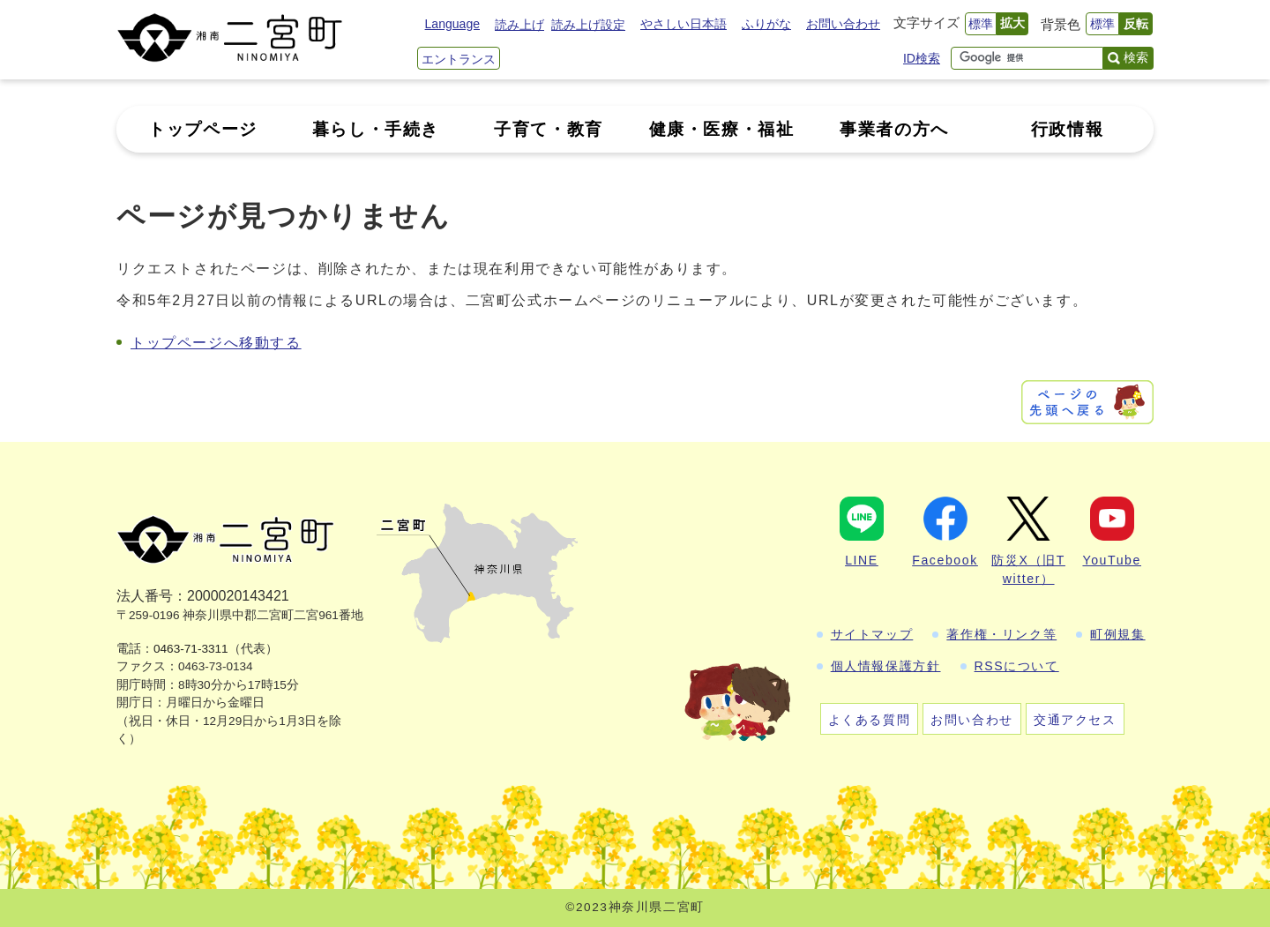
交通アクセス (1075, 720)
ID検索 (921, 58)
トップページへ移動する (216, 342)
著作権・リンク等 (1001, 634)
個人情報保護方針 (886, 666)
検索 (1136, 57)
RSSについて (1017, 666)
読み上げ (519, 25)
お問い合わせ (843, 24)
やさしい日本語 (683, 24)
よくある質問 (869, 720)
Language (452, 24)
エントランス (459, 59)
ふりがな (766, 24)
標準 (980, 24)
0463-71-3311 (190, 648)
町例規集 (1117, 634)
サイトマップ (872, 634)
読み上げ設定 (588, 25)
